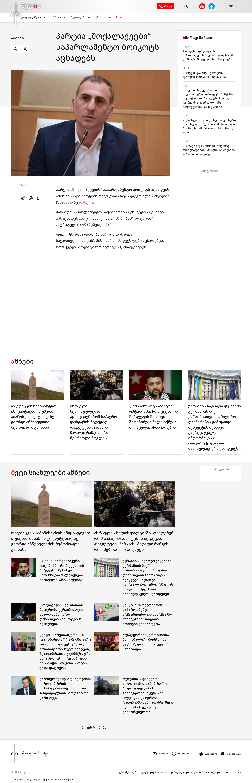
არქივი (103, 17)
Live (119, 17)
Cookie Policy (232, 772)
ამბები (58, 17)
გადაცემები (33, 17)
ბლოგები (80, 17)
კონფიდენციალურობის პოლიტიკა (195, 772)
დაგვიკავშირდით (153, 772)
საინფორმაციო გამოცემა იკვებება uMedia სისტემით (42, 779)
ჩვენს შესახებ (126, 772)
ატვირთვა (165, 6)
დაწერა (86, 202)
